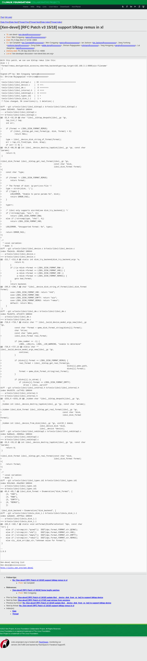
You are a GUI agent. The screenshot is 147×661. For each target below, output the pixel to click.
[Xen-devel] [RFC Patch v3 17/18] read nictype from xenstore (44, 600)
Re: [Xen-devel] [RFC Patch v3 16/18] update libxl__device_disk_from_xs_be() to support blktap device (67, 603)
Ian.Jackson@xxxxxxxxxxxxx (104, 43)
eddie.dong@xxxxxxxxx (51, 45)
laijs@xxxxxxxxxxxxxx (25, 48)
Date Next (14, 22)
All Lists (8, 17)
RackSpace (43, 642)
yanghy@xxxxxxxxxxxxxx (125, 45)
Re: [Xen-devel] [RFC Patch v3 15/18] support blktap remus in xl (39, 580)
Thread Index (56, 22)
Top (2, 17)
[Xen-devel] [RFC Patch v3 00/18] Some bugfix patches (36, 590)
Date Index (45, 22)
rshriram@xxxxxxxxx (90, 45)
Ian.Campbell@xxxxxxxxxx (32, 43)
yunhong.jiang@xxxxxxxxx (18, 45)
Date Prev (5, 22)
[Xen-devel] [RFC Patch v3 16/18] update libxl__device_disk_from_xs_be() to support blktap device (60, 597)
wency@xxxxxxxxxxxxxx (35, 37)
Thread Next (35, 22)
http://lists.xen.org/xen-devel (16, 568)
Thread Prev (24, 22)
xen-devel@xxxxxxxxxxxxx (29, 34)
